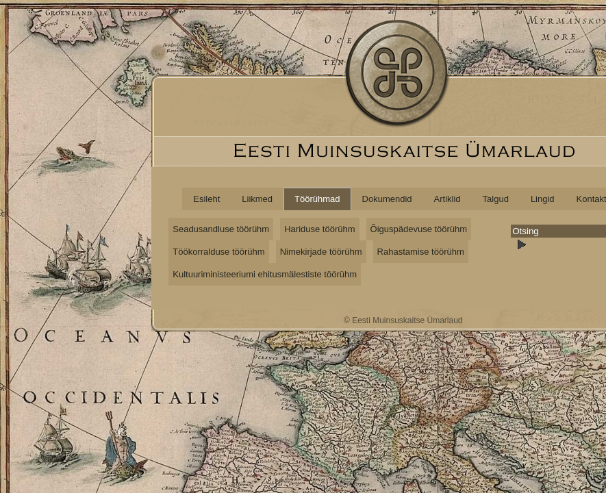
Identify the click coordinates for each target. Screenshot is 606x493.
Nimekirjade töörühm (321, 251)
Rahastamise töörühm (420, 251)
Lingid (543, 199)
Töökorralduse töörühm (218, 251)
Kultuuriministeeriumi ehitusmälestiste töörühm (265, 274)
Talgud (496, 199)
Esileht (206, 199)
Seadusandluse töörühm (221, 229)
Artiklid (447, 199)
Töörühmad (317, 199)
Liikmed (257, 199)
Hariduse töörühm (319, 229)
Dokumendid (387, 199)
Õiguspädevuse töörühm (419, 229)
